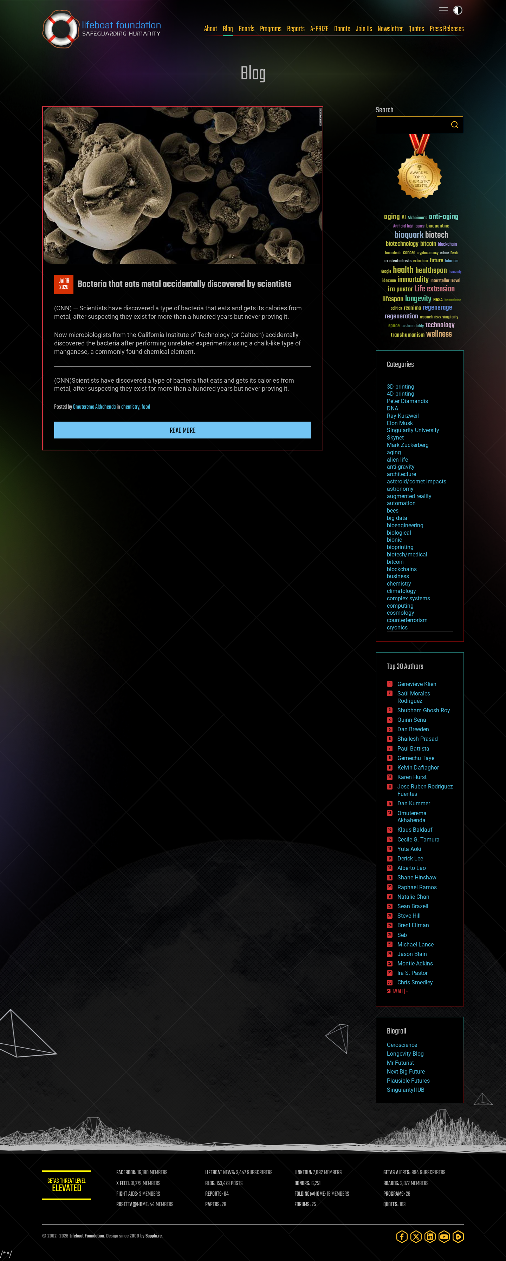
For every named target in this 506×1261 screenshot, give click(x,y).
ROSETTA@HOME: (133, 1204)
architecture (401, 474)
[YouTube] (444, 1236)
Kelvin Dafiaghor (418, 767)
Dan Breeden (413, 729)
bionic (394, 539)
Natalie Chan (413, 896)
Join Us (364, 29)
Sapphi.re (153, 1236)
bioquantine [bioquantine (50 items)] (437, 226)
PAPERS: (213, 1204)
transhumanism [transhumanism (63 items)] (407, 335)
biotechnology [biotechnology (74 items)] (402, 244)
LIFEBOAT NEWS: (220, 1172)
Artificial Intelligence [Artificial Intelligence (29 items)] (408, 226)
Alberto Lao (411, 868)
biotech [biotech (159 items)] (436, 235)
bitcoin (395, 562)
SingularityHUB (405, 1090)
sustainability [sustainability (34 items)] (413, 326)
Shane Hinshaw (416, 877)
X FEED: (123, 1183)
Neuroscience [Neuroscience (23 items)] (453, 301)
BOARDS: (392, 1183)
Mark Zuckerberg (408, 445)
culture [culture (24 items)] (444, 253)
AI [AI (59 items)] (404, 217)
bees (392, 510)
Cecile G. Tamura (418, 839)
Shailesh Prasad (417, 738)
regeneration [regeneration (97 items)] (401, 316)
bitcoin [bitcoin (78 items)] (428, 244)
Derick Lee (410, 858)
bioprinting (400, 547)
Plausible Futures (408, 1080)
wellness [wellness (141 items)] (439, 334)
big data (397, 518)
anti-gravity (401, 466)
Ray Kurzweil (403, 415)
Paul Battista (413, 748)
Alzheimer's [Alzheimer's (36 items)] (417, 218)
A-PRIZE (319, 29)
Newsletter (390, 29)
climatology (401, 591)
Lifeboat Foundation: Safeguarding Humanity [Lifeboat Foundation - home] (102, 29)
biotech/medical (407, 554)
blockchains (402, 569)
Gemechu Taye (415, 758)
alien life (397, 459)
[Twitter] (416, 1236)
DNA (392, 408)
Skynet (395, 437)
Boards (246, 29)
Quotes (416, 29)
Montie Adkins (415, 963)
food (146, 407)
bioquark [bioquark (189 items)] (409, 235)
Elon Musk (400, 423)
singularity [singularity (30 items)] (450, 317)
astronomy (400, 489)
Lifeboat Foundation (87, 1236)
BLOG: (211, 1183)
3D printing (400, 386)
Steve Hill (409, 915)
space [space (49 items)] (394, 326)
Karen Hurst (412, 777)
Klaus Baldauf (415, 829)
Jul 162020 (64, 284)
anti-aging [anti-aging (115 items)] (444, 217)
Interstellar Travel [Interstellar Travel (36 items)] (445, 281)
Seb (402, 935)
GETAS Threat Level (67, 1186)
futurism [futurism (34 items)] (451, 261)
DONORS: (303, 1183)
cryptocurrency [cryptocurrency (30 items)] (428, 253)
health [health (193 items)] (403, 270)
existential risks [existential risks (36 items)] (397, 261)
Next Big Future (406, 1071)
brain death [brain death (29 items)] (393, 253)
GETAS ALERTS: (397, 1172)
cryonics (397, 627)
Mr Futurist (400, 1062)
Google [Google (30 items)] (386, 272)
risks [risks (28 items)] (437, 317)
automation (401, 503)
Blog (228, 29)
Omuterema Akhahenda (94, 407)
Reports (296, 29)
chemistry (130, 407)
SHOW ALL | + (397, 991)
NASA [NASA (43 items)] (438, 300)
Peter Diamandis (407, 401)
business (398, 576)
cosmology (400, 612)
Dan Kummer (413, 803)
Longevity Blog (405, 1053)
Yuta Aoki (409, 849)
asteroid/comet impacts (416, 481)
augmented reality (409, 496)
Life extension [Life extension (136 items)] (435, 289)
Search (454, 124)
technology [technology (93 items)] (440, 326)
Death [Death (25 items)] (454, 253)
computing (400, 605)
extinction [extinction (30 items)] (420, 261)
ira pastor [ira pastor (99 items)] (400, 289)
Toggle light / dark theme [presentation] (457, 10)
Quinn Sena (411, 720)
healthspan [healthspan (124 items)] (431, 270)
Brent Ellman (413, 925)
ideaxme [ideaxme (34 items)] (389, 281)
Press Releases (447, 29)
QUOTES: (391, 1204)
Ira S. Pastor (412, 973)
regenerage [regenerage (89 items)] (437, 308)
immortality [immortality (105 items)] (413, 280)
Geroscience (402, 1045)
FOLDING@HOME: (310, 1194)
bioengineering (405, 525)
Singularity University (413, 430)
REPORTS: (214, 1194)
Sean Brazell (412, 906)
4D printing (400, 393)
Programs (270, 29)
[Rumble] (458, 1236)
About (210, 29)
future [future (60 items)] (436, 260)
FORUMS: (303, 1204)
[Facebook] (402, 1236)
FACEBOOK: (127, 1172)
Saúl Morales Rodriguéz (413, 697)
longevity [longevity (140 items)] (418, 299)
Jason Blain (412, 954)
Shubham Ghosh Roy (423, 710)
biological (399, 532)
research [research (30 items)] (426, 317)
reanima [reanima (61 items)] (412, 308)
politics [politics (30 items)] (396, 308)
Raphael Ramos (417, 887)
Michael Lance (415, 944)
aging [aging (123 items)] (392, 217)
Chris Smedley (415, 982)
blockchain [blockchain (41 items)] (447, 244)
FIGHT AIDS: (127, 1194)
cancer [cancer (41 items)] (409, 253)
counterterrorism (407, 620)
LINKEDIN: (303, 1172)
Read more (183, 431)
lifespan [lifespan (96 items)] (392, 299)
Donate (342, 29)
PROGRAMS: (394, 1194)
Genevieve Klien (416, 684)
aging (394, 452)
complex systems (408, 598)
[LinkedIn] (430, 1236)
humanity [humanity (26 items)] (455, 272)
